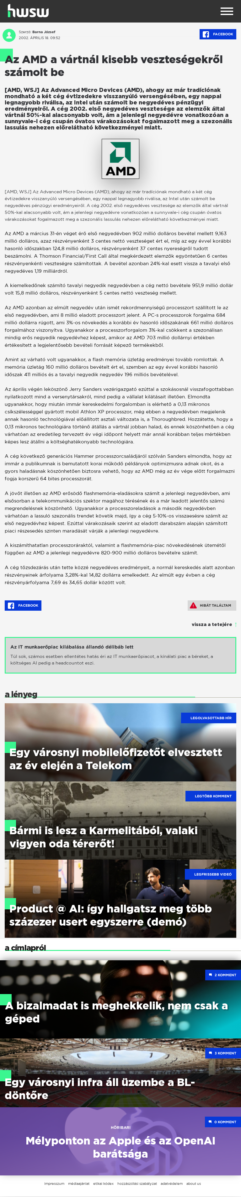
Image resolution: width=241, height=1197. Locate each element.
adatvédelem (172, 1184)
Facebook (218, 34)
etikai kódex (103, 1184)
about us (193, 1184)
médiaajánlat (78, 1184)
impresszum (54, 1184)
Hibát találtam (210, 605)
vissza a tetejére (212, 625)
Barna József (43, 32)
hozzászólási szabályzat (137, 1184)
